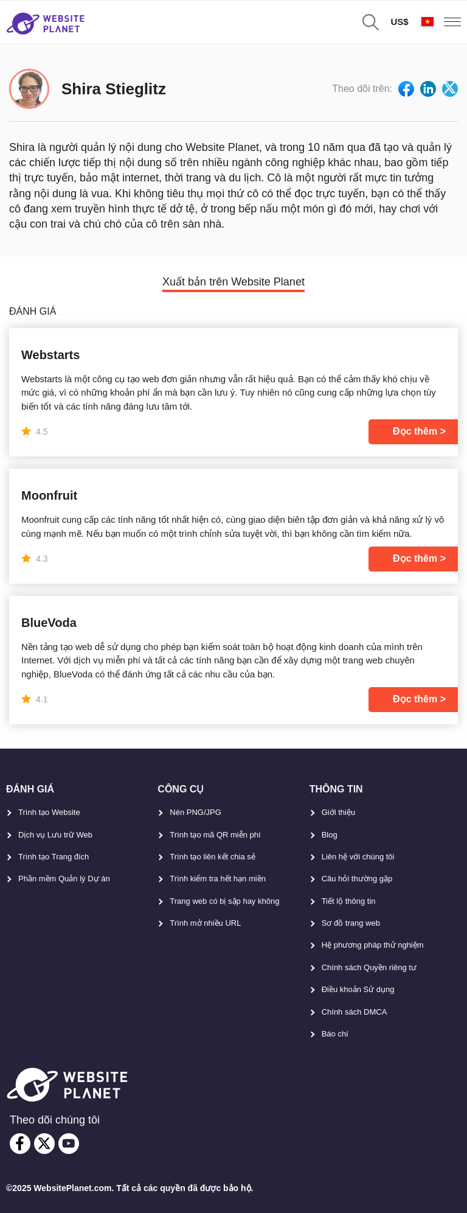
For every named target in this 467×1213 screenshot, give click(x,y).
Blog (329, 834)
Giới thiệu (338, 812)
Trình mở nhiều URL (205, 923)
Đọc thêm (415, 431)
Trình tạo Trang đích (53, 856)
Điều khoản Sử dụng (358, 989)
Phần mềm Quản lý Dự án (64, 878)
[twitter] (44, 1143)
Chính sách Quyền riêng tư (369, 967)
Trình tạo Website (49, 812)
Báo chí (335, 1033)
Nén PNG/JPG (195, 812)
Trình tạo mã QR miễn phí (215, 834)
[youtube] (68, 1143)
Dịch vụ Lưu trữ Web (55, 834)
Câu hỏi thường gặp (357, 878)
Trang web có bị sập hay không (224, 901)
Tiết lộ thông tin (349, 901)
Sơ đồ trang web (351, 923)
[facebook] (20, 1143)
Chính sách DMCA (354, 1011)
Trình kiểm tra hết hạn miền (218, 878)
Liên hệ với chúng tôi (358, 856)
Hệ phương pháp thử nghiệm (373, 944)
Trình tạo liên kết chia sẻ (212, 856)
